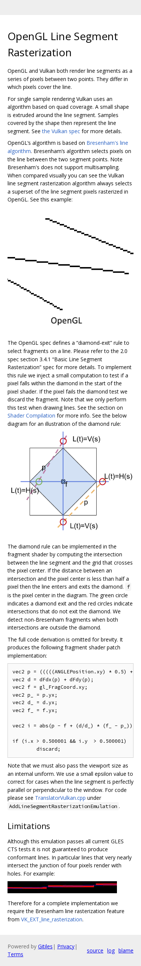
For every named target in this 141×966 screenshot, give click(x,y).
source (95, 950)
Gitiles (45, 946)
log (111, 950)
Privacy (65, 946)
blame (125, 950)
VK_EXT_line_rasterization (51, 919)
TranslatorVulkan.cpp (60, 797)
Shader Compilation (31, 415)
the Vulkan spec (61, 131)
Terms (15, 954)
